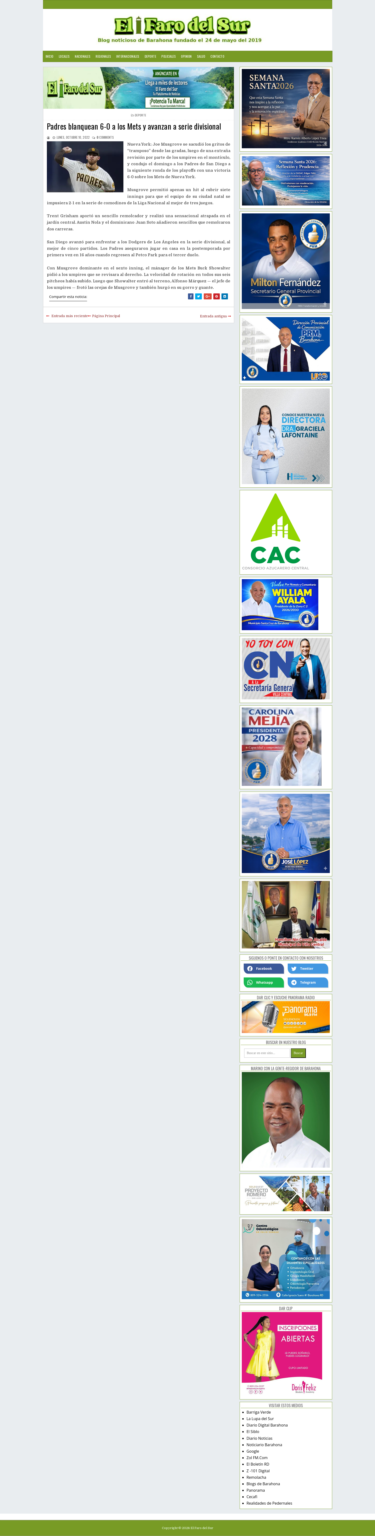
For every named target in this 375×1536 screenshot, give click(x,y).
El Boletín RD (258, 1464)
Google (253, 1451)
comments (105, 137)
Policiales (168, 56)
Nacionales (82, 56)
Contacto (217, 56)
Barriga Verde (259, 1412)
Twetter (302, 968)
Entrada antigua (213, 316)
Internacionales (127, 56)
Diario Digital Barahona (267, 1425)
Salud (201, 56)
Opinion (186, 56)
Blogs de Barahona (263, 1483)
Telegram (303, 982)
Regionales (103, 56)
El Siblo (253, 1431)
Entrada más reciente (69, 316)
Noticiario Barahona (264, 1444)
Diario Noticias (260, 1438)
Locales (64, 56)
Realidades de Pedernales (269, 1503)
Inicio (50, 56)
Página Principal (106, 316)
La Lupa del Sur (260, 1418)
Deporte (150, 56)
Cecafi (252, 1496)
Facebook (259, 968)
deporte (140, 115)
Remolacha (256, 1477)
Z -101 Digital (258, 1470)
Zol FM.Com (257, 1457)
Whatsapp (260, 982)
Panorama (256, 1490)
